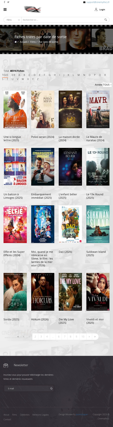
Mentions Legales (41, 414)
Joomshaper (82, 414)
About (6, 414)
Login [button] (102, 9)
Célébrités (25, 414)
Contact (7, 419)
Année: (103, 85)
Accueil (23, 41)
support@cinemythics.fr (97, 2)
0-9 (13, 75)
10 (83, 336)
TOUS (5, 75)
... (53, 336)
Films (14, 414)
